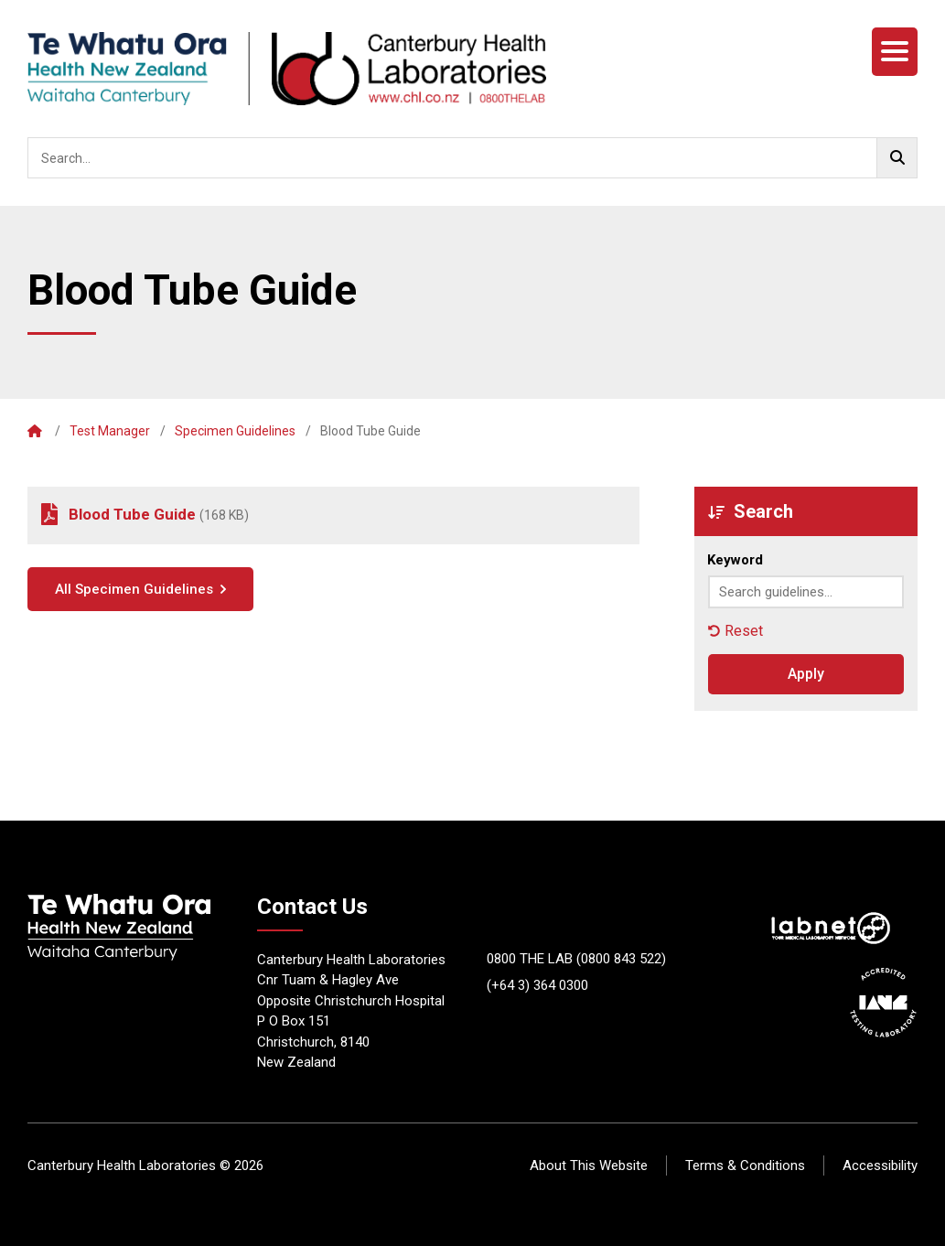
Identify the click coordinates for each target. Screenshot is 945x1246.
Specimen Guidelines (235, 431)
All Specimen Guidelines (134, 589)
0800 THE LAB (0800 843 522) (576, 959)
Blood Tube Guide (132, 514)
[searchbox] (472, 157)
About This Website (589, 1165)
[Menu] (895, 51)
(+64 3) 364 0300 (537, 985)
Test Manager (110, 431)
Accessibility (880, 1165)
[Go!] (897, 157)
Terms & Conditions (745, 1165)
